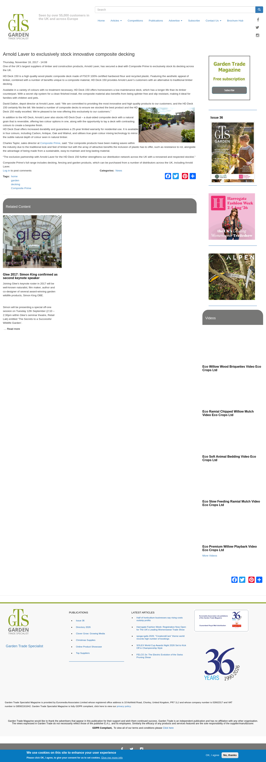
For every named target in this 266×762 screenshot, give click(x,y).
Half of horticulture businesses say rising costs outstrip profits (159, 619)
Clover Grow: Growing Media (90, 633)
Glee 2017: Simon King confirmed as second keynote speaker (30, 276)
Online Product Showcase (89, 646)
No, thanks (230, 755)
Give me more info (112, 757)
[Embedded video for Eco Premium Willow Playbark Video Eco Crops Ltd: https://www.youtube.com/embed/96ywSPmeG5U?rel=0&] (232, 526)
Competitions (135, 20)
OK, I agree (212, 755)
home (14, 176)
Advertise (175, 20)
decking (15, 184)
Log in (6, 170)
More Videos (209, 555)
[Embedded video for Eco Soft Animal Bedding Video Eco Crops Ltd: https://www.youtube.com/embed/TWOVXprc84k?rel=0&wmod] (232, 436)
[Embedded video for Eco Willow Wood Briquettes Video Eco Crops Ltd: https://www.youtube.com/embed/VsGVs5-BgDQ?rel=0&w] (232, 346)
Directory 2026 (83, 627)
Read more (13, 328)
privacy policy (124, 706)
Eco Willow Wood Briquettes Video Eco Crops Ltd (231, 368)
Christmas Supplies (85, 640)
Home (101, 20)
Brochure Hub (235, 20)
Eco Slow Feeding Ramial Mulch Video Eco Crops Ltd (231, 503)
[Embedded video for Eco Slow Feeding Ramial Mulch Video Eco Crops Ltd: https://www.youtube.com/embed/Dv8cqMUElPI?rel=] (232, 481)
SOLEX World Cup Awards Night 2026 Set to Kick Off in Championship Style (161, 646)
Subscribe (194, 20)
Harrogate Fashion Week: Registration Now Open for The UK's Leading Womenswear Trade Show (161, 628)
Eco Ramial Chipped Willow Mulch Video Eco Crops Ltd (228, 413)
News (119, 170)
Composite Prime (50, 143)
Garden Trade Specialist (24, 646)
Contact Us (213, 20)
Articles (116, 20)
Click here (168, 728)
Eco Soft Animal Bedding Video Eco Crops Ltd (229, 458)
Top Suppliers (83, 653)
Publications (156, 20)
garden (15, 180)
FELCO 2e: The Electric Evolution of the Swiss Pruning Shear (159, 655)
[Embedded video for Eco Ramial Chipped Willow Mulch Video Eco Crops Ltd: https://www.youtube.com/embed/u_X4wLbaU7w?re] (232, 391)
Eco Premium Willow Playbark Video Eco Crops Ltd (229, 548)
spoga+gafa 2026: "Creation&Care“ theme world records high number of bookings (160, 637)
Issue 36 (217, 117)
